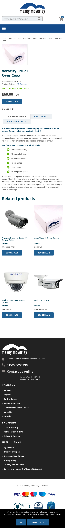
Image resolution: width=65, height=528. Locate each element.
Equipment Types (14, 38)
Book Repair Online (17, 121)
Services (7, 390)
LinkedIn (8, 412)
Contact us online (17, 371)
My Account (9, 447)
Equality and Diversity (14, 465)
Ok (20, 522)
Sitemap (44, 485)
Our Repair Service (16, 116)
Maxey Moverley (31, 485)
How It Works (41, 116)
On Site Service (10, 399)
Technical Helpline (12, 403)
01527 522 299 (17, 365)
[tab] (16, 116)
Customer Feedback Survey (16, 407)
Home (4, 38)
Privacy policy (38, 522)
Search (39, 19)
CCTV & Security (11, 427)
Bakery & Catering (12, 436)
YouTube (8, 416)
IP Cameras (40, 38)
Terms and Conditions (14, 456)
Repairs (7, 394)
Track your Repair (12, 452)
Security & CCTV (29, 38)
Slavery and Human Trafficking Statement (23, 469)
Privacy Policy (10, 460)
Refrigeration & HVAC (13, 432)
